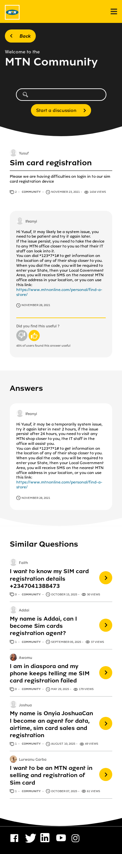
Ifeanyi (31, 221)
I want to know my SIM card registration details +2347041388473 (49, 578)
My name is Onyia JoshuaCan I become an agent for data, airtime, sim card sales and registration (51, 724)
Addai (24, 610)
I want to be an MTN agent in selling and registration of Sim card (51, 775)
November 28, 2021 (35, 305)
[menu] (114, 11)
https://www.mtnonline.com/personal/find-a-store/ (59, 292)
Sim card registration (51, 163)
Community (31, 192)
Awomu (25, 658)
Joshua (25, 705)
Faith (23, 563)
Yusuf (24, 154)
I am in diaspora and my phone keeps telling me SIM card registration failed (49, 673)
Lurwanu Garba (33, 760)
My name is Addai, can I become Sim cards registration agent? (43, 626)
